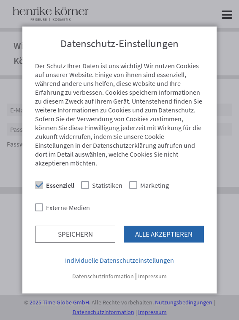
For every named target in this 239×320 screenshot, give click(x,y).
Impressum (152, 276)
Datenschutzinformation (103, 276)
